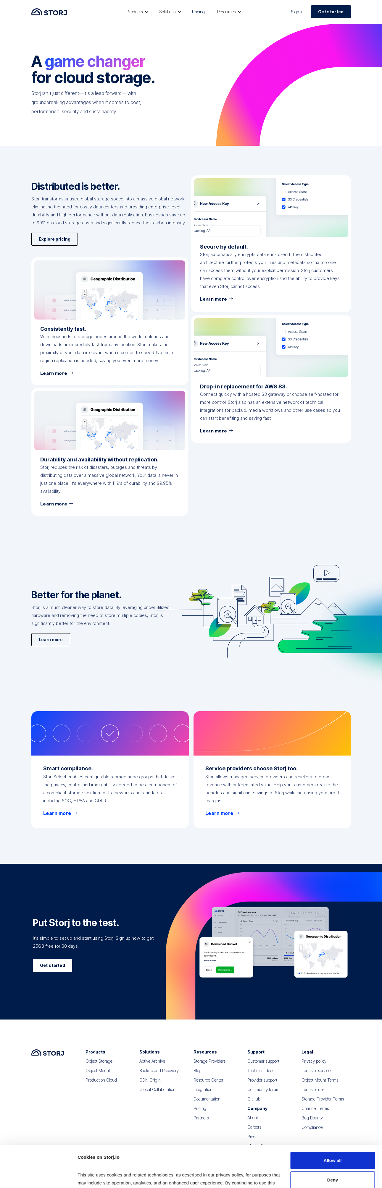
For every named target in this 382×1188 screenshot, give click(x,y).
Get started (331, 11)
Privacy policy (314, 1066)
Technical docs (260, 1076)
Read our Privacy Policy (104, 1159)
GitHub (253, 1104)
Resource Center (208, 1085)
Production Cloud (101, 1085)
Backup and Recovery (159, 1076)
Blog (198, 1076)
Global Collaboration (157, 1095)
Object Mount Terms (320, 1085)
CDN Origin (150, 1085)
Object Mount (98, 1076)
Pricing (198, 11)
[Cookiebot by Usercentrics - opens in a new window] (38, 1176)
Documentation (207, 1104)
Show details (91, 1176)
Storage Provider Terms (323, 1104)
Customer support (263, 1066)
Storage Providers (209, 1066)
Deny (332, 1140)
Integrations (204, 1095)
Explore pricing (54, 259)
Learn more (51, 643)
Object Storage (99, 1066)
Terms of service (316, 1076)
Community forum (263, 1095)
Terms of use (313, 1095)
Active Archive (152, 1066)
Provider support (262, 1085)
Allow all (333, 1121)
